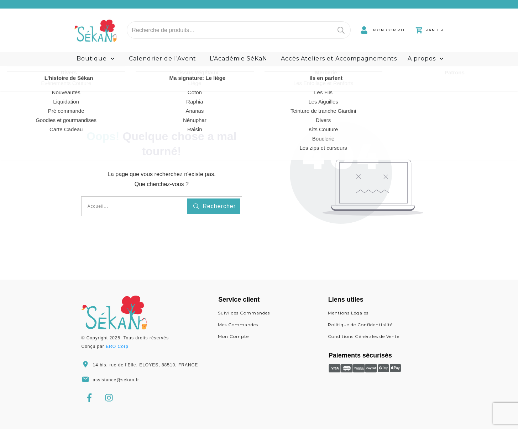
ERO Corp (117, 346)
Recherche (341, 30)
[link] (383, 30)
